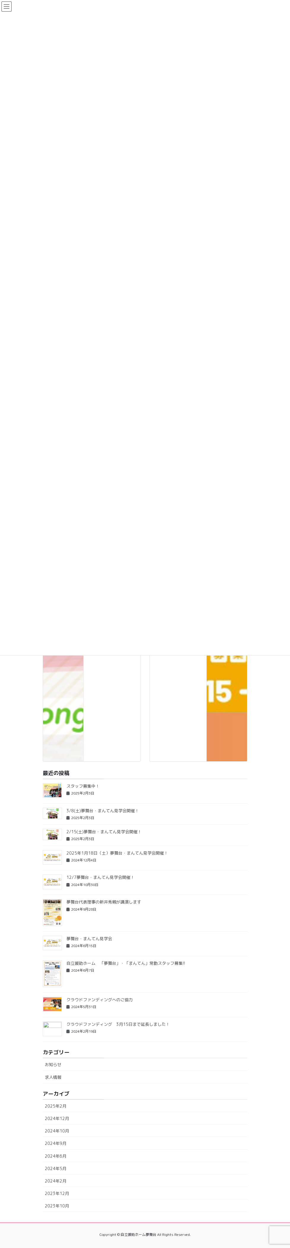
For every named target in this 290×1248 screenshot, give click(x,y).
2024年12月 (57, 1118)
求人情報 (53, 1077)
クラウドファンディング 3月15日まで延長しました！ (118, 1024)
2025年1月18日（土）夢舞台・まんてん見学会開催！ (117, 853)
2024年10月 (57, 1131)
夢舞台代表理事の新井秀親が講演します (103, 902)
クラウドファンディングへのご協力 (99, 999)
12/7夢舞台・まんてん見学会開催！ (100, 877)
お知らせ (53, 1064)
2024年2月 (55, 1181)
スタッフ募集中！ (83, 786)
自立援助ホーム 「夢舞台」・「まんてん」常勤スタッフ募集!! (125, 963)
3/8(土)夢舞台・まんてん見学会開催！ (102, 810)
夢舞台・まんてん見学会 (89, 938)
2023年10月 (57, 1206)
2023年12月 (57, 1193)
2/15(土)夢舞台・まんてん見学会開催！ (104, 831)
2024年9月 (55, 1143)
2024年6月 (55, 1156)
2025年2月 (55, 1106)
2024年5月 (55, 1168)
